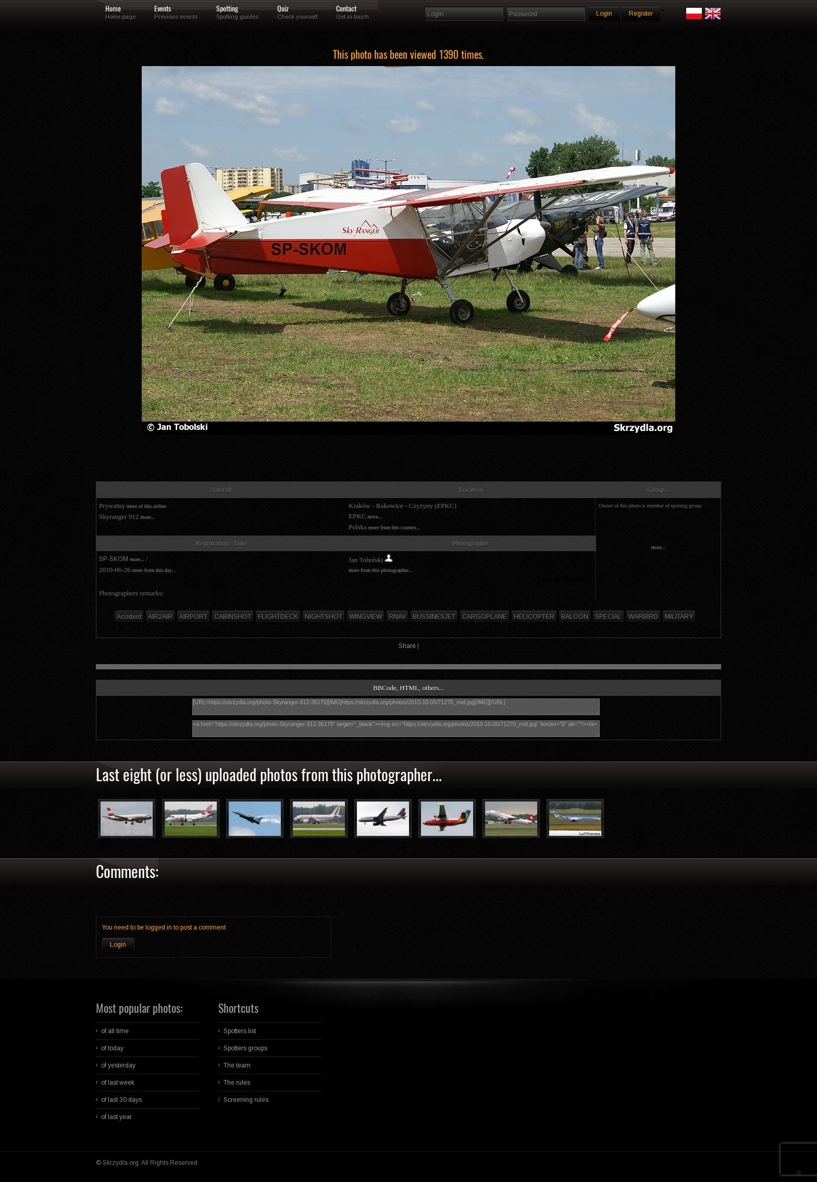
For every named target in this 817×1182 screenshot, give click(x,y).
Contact (346, 9)
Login (118, 944)
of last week (117, 1082)
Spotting (227, 9)
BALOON (574, 616)
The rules (237, 1082)
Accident (129, 616)
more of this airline (146, 506)
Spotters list (240, 1031)
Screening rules (246, 1099)
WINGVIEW (365, 616)
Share (407, 646)
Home (113, 9)
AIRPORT (193, 616)
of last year (116, 1117)
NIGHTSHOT (323, 616)
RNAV (397, 616)
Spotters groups (245, 1048)
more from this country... (394, 527)
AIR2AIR (160, 616)
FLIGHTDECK (278, 616)
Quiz (283, 9)
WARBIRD (643, 616)
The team (237, 1065)
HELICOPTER (534, 616)
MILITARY (679, 616)
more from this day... (154, 570)
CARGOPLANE (484, 616)
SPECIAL (608, 616)
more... (147, 517)
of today (112, 1048)
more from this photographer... (380, 570)
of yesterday (118, 1065)
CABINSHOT (232, 616)
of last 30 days (121, 1099)
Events (162, 9)
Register (641, 13)
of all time (115, 1031)
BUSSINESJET (434, 616)
